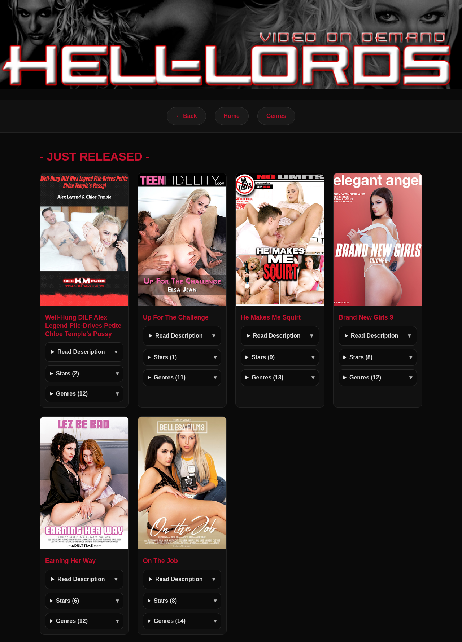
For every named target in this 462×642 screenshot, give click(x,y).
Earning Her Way (70, 560)
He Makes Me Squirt (271, 317)
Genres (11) (170, 377)
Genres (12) (72, 394)
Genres (276, 116)
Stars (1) (165, 357)
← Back (186, 116)
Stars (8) (360, 357)
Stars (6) (67, 601)
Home (232, 116)
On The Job (160, 560)
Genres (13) (267, 377)
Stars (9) (263, 357)
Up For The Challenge (176, 317)
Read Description (81, 352)
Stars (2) (67, 373)
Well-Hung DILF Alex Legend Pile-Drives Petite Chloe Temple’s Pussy (83, 326)
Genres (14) (170, 621)
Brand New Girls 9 (366, 317)
